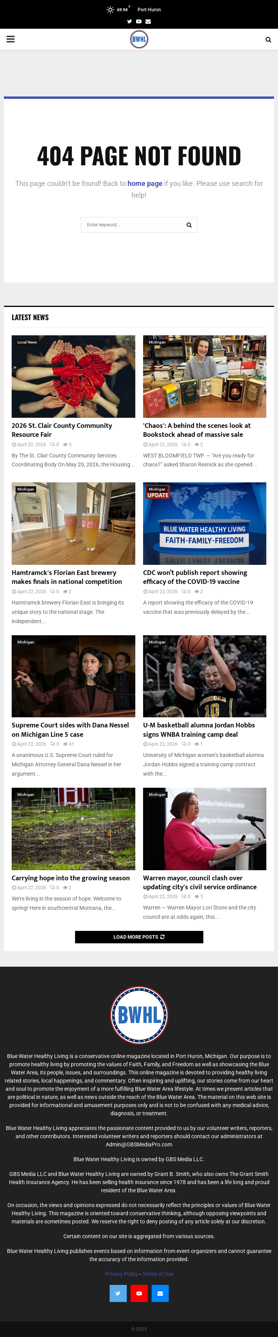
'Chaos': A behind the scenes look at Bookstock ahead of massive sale (197, 430)
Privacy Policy (121, 1274)
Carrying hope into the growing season (71, 878)
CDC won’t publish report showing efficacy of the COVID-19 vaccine (195, 577)
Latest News (30, 317)
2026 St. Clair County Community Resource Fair (62, 430)
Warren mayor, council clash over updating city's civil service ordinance (200, 883)
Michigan (157, 342)
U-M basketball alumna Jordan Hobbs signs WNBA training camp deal (199, 730)
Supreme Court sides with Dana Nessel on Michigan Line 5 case (70, 730)
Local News (27, 342)
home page (145, 183)
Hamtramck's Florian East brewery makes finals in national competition (67, 577)
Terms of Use (157, 1274)
